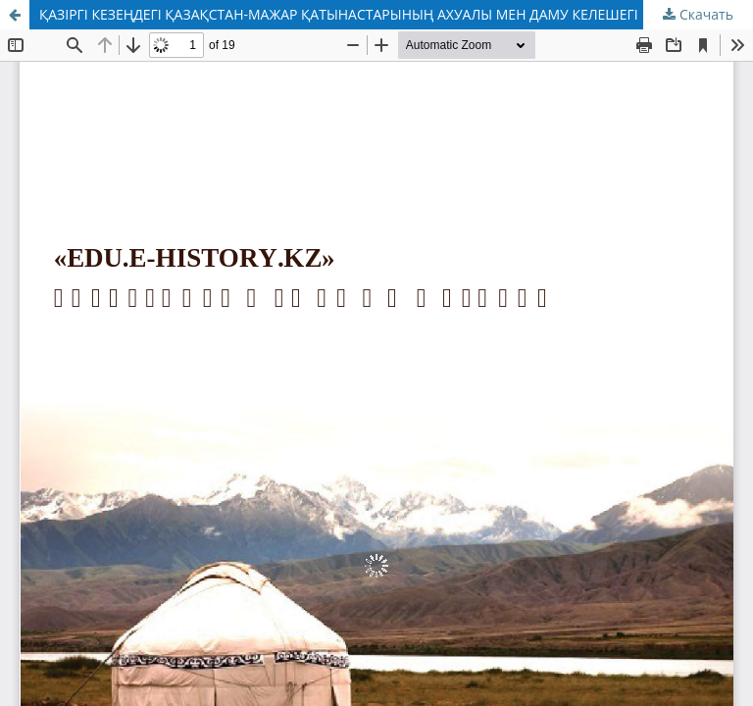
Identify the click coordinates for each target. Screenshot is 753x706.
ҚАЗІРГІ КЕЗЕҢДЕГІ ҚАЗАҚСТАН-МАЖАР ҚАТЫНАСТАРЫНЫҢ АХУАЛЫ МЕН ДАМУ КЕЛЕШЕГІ (338, 14)
